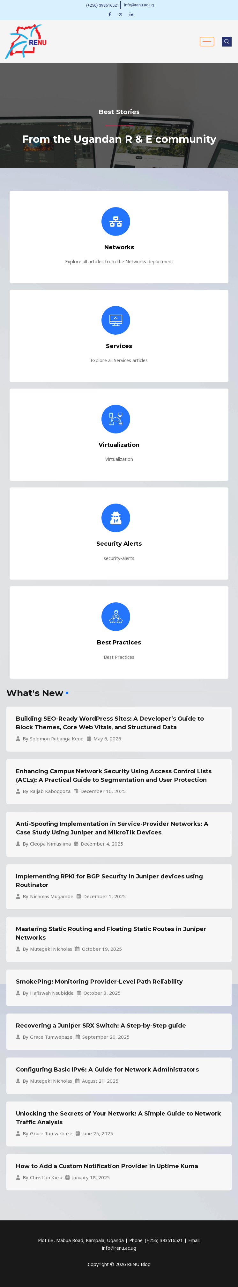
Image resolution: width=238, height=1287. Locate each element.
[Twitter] (120, 14)
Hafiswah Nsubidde (52, 993)
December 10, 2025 (103, 791)
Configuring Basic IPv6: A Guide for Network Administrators (107, 1069)
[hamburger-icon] (207, 41)
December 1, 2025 (104, 896)
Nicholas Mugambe (51, 896)
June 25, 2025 (97, 1133)
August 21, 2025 (100, 1080)
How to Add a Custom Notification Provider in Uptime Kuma (107, 1165)
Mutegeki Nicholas (51, 949)
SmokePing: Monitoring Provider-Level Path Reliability (99, 981)
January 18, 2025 (91, 1177)
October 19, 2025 (102, 948)
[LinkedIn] (131, 14)
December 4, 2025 (102, 843)
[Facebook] (110, 14)
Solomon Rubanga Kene (57, 738)
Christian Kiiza (46, 1177)
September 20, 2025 (106, 1036)
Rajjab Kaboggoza (50, 791)
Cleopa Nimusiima (50, 843)
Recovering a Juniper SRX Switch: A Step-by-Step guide (101, 1025)
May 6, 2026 (107, 738)
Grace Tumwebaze (51, 1037)
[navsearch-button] (227, 41)
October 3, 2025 (102, 992)
